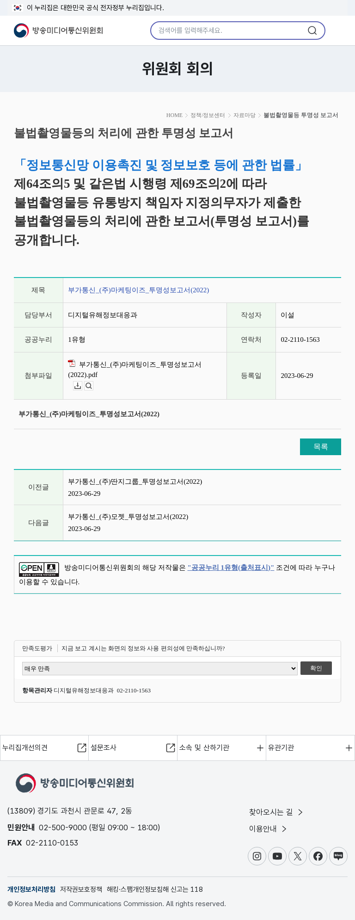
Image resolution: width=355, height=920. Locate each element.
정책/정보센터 (207, 115)
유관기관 (281, 747)
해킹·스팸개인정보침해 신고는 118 (155, 889)
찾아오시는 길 (277, 812)
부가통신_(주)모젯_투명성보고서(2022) (128, 516)
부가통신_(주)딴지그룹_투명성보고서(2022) (135, 481)
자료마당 (244, 115)
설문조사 (103, 747)
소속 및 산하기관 (204, 747)
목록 (320, 447)
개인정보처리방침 (31, 889)
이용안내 (268, 829)
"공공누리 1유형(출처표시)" (231, 567)
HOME (174, 115)
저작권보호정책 (81, 889)
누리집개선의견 (25, 747)
